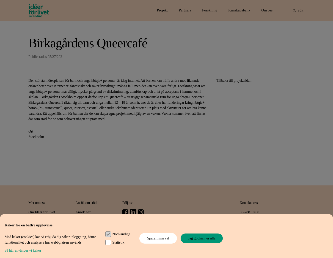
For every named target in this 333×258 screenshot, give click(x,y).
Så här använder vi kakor (23, 250)
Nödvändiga (121, 234)
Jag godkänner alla (201, 238)
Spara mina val (158, 238)
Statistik (118, 242)
